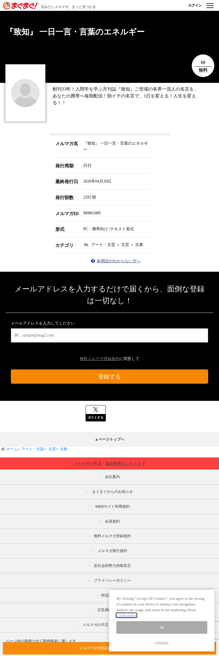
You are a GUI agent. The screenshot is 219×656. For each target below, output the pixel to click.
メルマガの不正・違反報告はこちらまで (109, 463)
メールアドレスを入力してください (43, 323)
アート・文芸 (32, 449)
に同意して (109, 359)
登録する (109, 376)
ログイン (195, 5)
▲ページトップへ (109, 439)
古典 (63, 449)
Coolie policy (126, 615)
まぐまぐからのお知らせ (112, 491)
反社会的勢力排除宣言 (112, 565)
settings (162, 642)
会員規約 (112, 521)
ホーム (11, 449)
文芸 (52, 449)
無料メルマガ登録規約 (99, 359)
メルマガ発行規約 (112, 551)
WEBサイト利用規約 (112, 506)
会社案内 (112, 477)
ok (162, 627)
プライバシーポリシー (112, 580)
